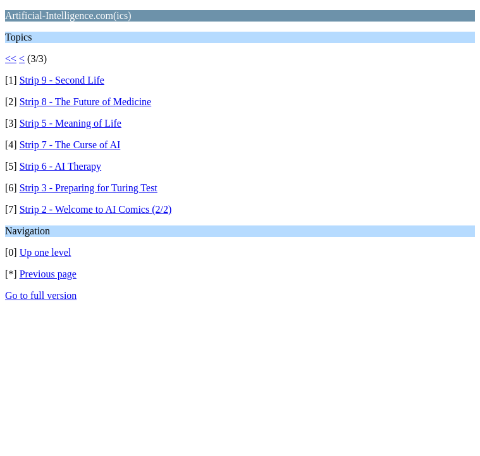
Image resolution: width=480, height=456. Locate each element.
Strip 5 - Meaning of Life (70, 123)
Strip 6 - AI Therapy (60, 166)
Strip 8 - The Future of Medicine (86, 101)
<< (10, 58)
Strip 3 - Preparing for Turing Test (88, 187)
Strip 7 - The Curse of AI (70, 144)
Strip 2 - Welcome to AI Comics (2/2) (96, 209)
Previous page (48, 274)
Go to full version (41, 295)
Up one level (45, 252)
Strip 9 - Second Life (62, 80)
